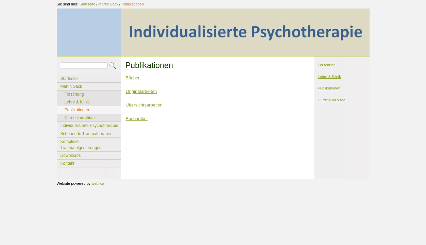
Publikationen (132, 4)
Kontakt (67, 163)
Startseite (87, 4)
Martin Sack (108, 4)
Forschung (74, 94)
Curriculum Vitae (80, 117)
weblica (97, 183)
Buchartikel (137, 118)
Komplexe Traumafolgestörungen (81, 144)
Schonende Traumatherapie (86, 133)
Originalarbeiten (141, 91)
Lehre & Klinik (77, 102)
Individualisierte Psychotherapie (89, 125)
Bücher (133, 77)
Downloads (71, 155)
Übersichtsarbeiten (144, 105)
